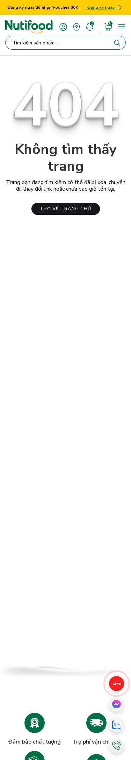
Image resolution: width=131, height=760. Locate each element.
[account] (63, 26)
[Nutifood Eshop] (29, 27)
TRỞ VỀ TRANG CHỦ (66, 209)
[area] (76, 26)
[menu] (121, 26)
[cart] (108, 26)
